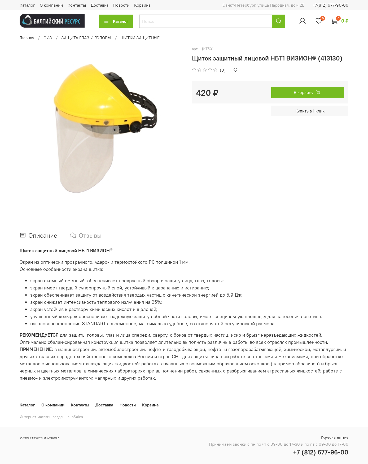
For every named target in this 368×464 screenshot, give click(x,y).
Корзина (142, 5)
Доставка (99, 5)
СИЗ (47, 37)
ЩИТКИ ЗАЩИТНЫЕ (140, 37)
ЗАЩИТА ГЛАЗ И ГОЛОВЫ (86, 37)
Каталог (27, 5)
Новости (121, 5)
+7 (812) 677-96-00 (320, 452)
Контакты (77, 5)
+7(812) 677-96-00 (330, 5)
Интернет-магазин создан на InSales (51, 416)
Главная (27, 37)
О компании (51, 5)
